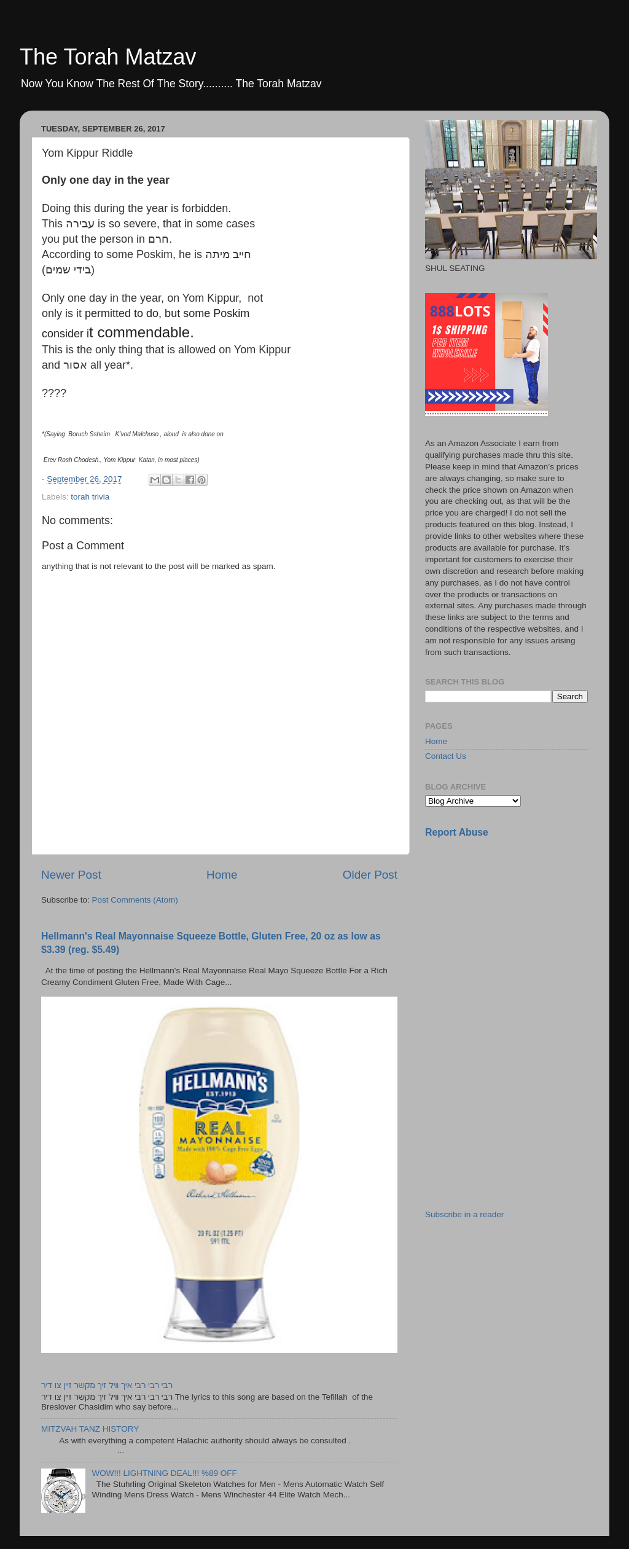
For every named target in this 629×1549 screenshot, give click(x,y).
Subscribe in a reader (464, 1214)
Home (221, 874)
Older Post (370, 874)
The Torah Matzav (108, 56)
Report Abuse (456, 832)
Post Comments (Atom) (135, 899)
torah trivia (90, 496)
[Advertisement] (517, 934)
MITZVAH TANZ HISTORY (90, 1428)
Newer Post (71, 874)
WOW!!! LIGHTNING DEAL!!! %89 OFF (164, 1473)
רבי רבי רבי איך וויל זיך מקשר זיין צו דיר (107, 1385)
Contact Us (445, 756)
